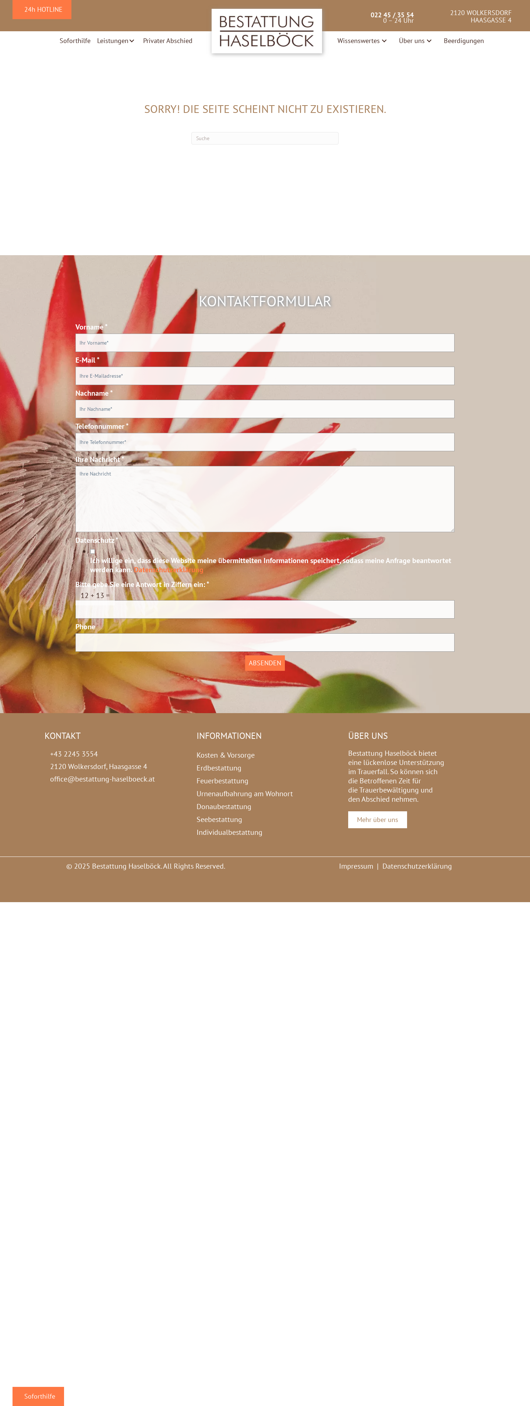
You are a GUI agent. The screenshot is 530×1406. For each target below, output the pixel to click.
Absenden (265, 663)
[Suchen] (265, 138)
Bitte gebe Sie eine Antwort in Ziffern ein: (142, 584)
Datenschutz (97, 540)
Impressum (356, 866)
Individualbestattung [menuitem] (229, 832)
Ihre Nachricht (99, 459)
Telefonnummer (102, 426)
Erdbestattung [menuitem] (219, 768)
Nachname (94, 393)
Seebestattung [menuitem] (219, 819)
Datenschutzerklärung (169, 569)
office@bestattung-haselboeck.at (102, 779)
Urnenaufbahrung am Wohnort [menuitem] (245, 793)
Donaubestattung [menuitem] (224, 806)
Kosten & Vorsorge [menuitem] (226, 755)
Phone (85, 626)
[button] (132, 41)
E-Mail (87, 360)
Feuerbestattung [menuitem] (222, 781)
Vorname (91, 327)
